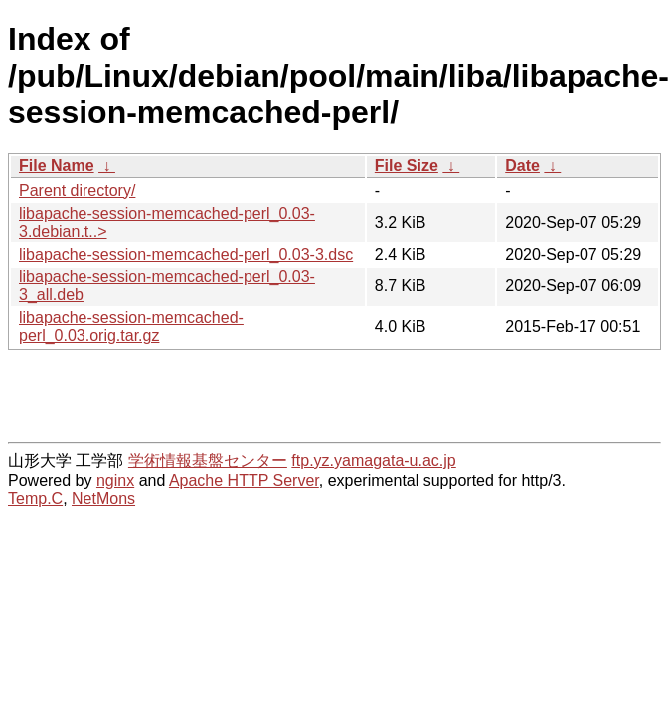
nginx (115, 480)
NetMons (103, 498)
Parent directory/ (77, 190)
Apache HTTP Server (244, 480)
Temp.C (35, 498)
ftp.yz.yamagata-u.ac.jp (373, 460)
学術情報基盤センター (207, 460)
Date (522, 165)
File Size (406, 165)
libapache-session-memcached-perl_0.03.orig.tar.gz (131, 326)
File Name (56, 165)
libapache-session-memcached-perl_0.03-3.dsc (186, 254)
